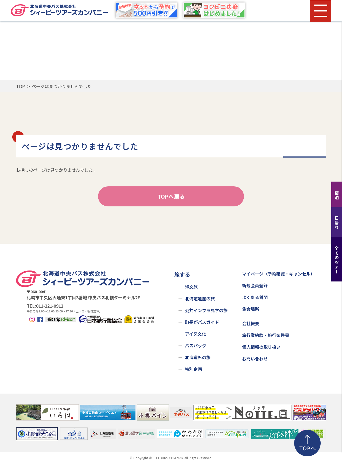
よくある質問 (255, 297)
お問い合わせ (255, 358)
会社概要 (250, 323)
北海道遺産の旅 (200, 298)
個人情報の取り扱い (261, 347)
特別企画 (193, 369)
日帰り (336, 223)
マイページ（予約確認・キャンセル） (278, 273)
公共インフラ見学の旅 (206, 310)
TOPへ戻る (171, 196)
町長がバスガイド (202, 322)
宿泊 (336, 195)
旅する (182, 274)
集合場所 (250, 309)
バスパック (195, 345)
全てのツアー (336, 260)
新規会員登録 (255, 285)
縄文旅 (191, 287)
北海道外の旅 (198, 357)
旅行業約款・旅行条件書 (265, 335)
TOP (20, 86)
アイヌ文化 (195, 334)
